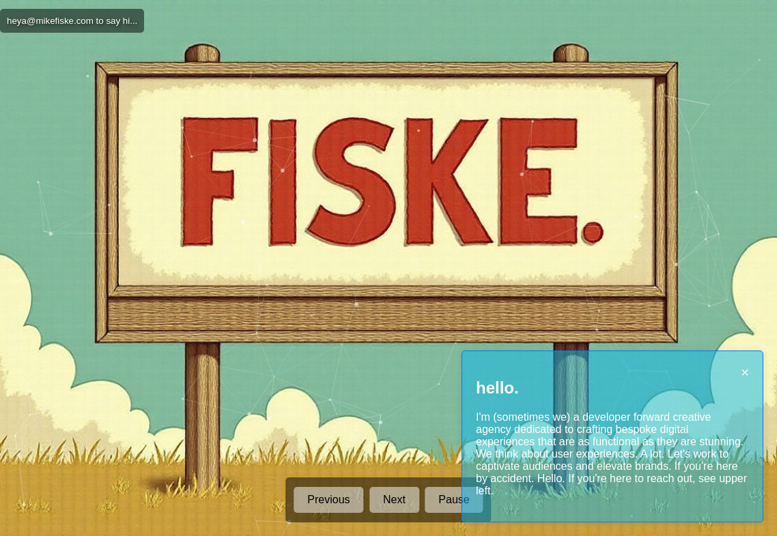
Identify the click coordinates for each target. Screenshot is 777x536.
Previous (328, 499)
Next (394, 499)
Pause (453, 499)
